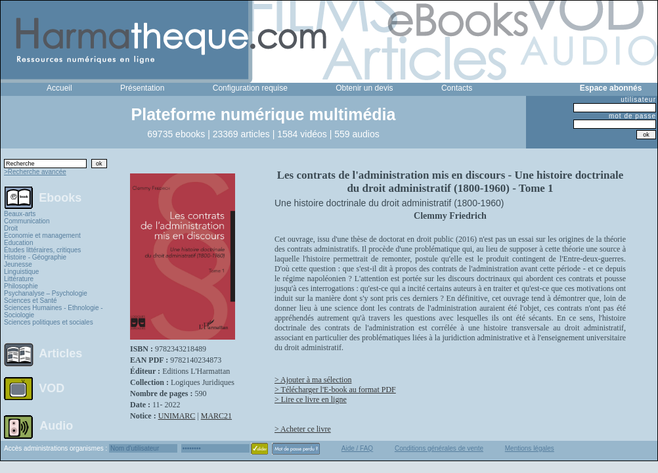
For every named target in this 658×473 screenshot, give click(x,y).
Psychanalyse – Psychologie (45, 293)
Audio (56, 425)
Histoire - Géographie (35, 257)
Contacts (456, 88)
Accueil (59, 88)
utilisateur (638, 99)
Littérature (18, 278)
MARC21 (216, 415)
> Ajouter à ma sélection (312, 379)
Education (18, 242)
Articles (60, 353)
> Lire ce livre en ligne (310, 399)
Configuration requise (250, 88)
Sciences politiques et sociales (48, 322)
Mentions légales (529, 448)
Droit (11, 228)
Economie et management (42, 235)
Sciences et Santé (30, 300)
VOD (51, 388)
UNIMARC (177, 415)
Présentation (142, 88)
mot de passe (632, 116)
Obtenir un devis (364, 88)
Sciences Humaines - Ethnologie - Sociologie (53, 311)
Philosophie (21, 286)
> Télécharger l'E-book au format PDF (335, 389)
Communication (26, 221)
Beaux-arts (19, 213)
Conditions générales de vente (439, 448)
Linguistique (21, 271)
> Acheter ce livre (302, 429)
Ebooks (60, 197)
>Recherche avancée (35, 171)
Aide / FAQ (357, 448)
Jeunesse (18, 264)
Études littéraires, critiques (42, 250)
